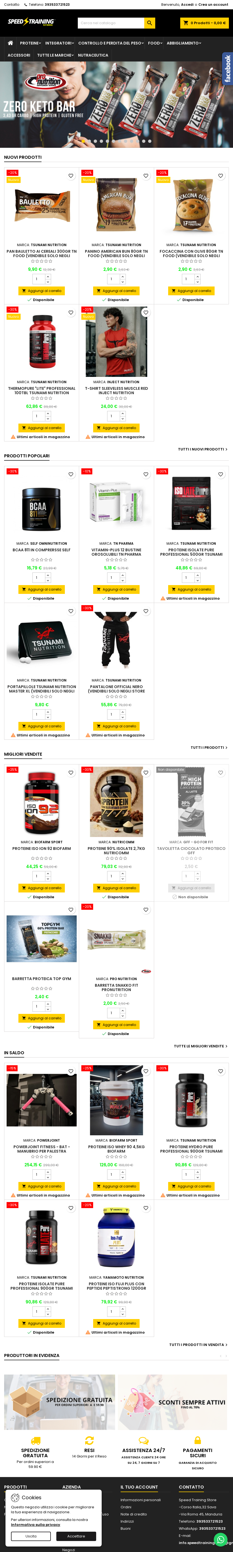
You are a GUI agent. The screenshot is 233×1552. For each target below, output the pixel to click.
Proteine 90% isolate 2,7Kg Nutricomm (116, 851)
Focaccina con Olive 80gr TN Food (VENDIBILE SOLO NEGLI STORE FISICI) (191, 256)
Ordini (126, 1507)
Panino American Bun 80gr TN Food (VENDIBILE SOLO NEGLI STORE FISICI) (116, 256)
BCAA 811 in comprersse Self (42, 550)
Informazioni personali (141, 1500)
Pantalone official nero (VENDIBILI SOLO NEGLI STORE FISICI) (116, 691)
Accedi (187, 4)
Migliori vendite (23, 754)
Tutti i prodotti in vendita (199, 1344)
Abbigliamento (183, 43)
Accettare (76, 1536)
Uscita (31, 1536)
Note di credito (134, 1514)
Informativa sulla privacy (35, 1524)
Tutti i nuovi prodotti (203, 449)
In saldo (14, 1053)
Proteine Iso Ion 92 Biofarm (41, 848)
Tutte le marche (54, 55)
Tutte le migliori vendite (201, 1046)
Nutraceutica (93, 55)
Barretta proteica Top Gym (41, 978)
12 (149, 141)
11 (143, 141)
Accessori (19, 55)
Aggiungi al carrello (41, 290)
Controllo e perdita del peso (109, 43)
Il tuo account (139, 1487)
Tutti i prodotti (210, 747)
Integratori (58, 43)
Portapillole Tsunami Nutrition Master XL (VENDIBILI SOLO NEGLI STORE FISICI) (41, 691)
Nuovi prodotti (22, 157)
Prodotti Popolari (26, 456)
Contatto (11, 4)
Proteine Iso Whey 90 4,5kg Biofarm (116, 1149)
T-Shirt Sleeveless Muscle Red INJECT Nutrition (116, 391)
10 (137, 141)
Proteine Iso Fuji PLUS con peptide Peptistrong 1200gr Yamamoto (116, 1288)
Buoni (126, 1528)
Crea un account (213, 4)
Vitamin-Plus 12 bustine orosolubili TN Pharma (116, 552)
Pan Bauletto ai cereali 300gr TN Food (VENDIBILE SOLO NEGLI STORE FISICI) (42, 256)
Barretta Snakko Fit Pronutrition (116, 987)
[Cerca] (117, 23)
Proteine (29, 43)
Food (154, 43)
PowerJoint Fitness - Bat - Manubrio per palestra (41, 1149)
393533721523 (57, 4)
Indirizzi (127, 1521)
